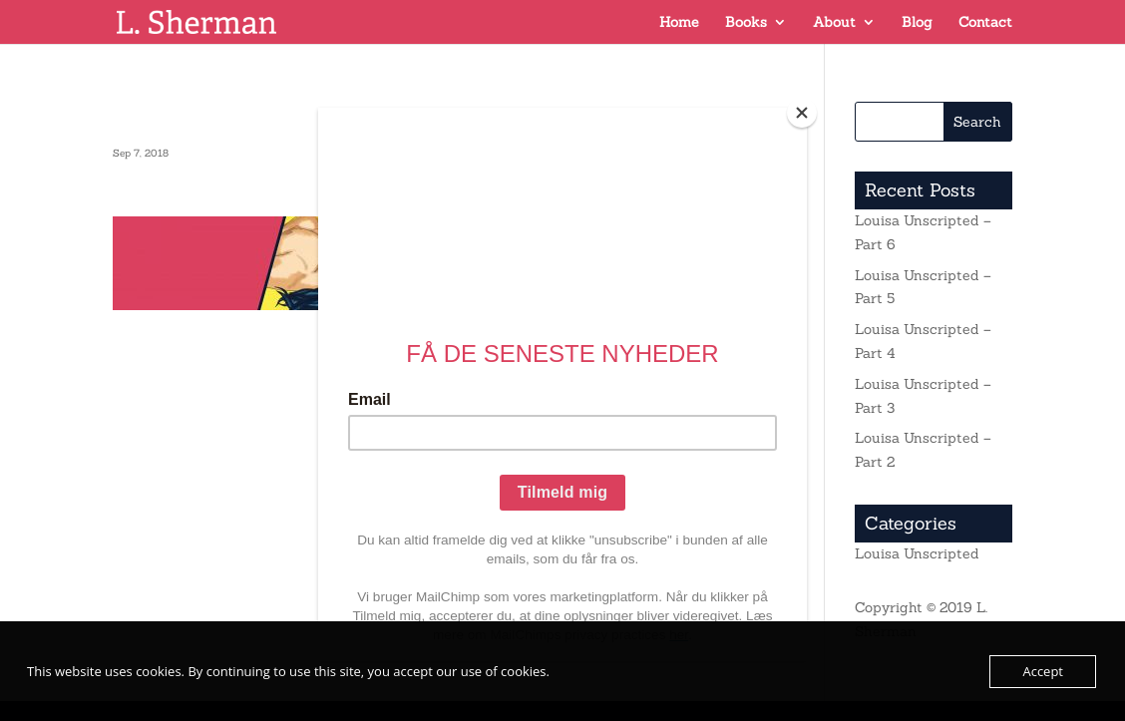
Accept (1042, 671)
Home (679, 23)
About (834, 23)
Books (746, 23)
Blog (917, 23)
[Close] (802, 113)
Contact (985, 23)
